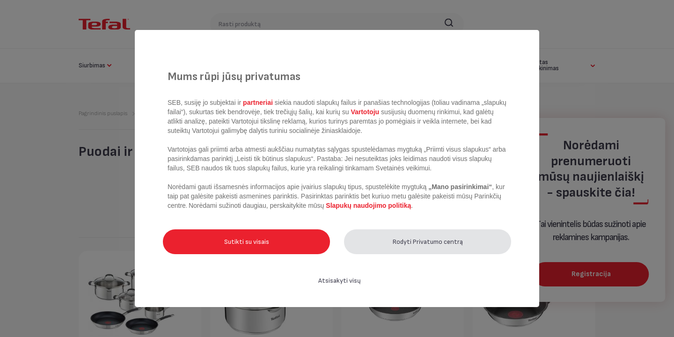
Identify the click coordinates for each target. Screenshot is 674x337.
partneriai (258, 102)
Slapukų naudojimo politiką (367, 205)
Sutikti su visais (246, 242)
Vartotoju (365, 112)
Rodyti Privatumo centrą (428, 242)
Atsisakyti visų (339, 281)
